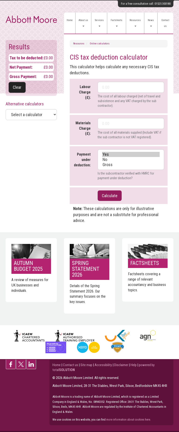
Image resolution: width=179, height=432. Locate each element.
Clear (17, 87)
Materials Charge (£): (83, 128)
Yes (131, 154)
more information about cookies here (128, 419)
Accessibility (103, 365)
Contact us (165, 23)
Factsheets (116, 23)
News (151, 23)
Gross (131, 164)
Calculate (109, 195)
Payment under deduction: (82, 159)
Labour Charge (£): (85, 92)
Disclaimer (121, 365)
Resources (135, 23)
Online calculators (100, 43)
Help (134, 365)
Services (99, 23)
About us (83, 23)
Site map (86, 365)
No (131, 159)
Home (70, 20)
